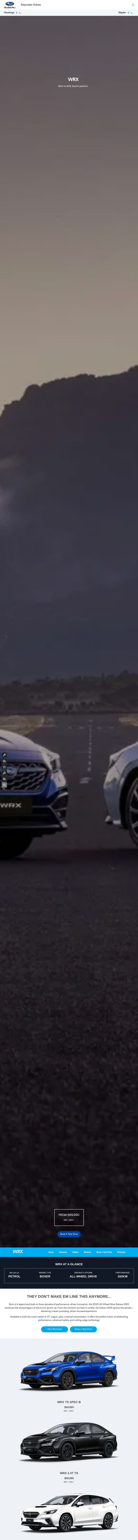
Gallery (75, 1252)
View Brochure (54, 1329)
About (51, 1252)
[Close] (4, 785)
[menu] (133, 5)
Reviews (87, 1252)
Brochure (121, 1252)
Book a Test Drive (104, 1252)
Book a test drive (69, 1234)
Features (63, 1252)
